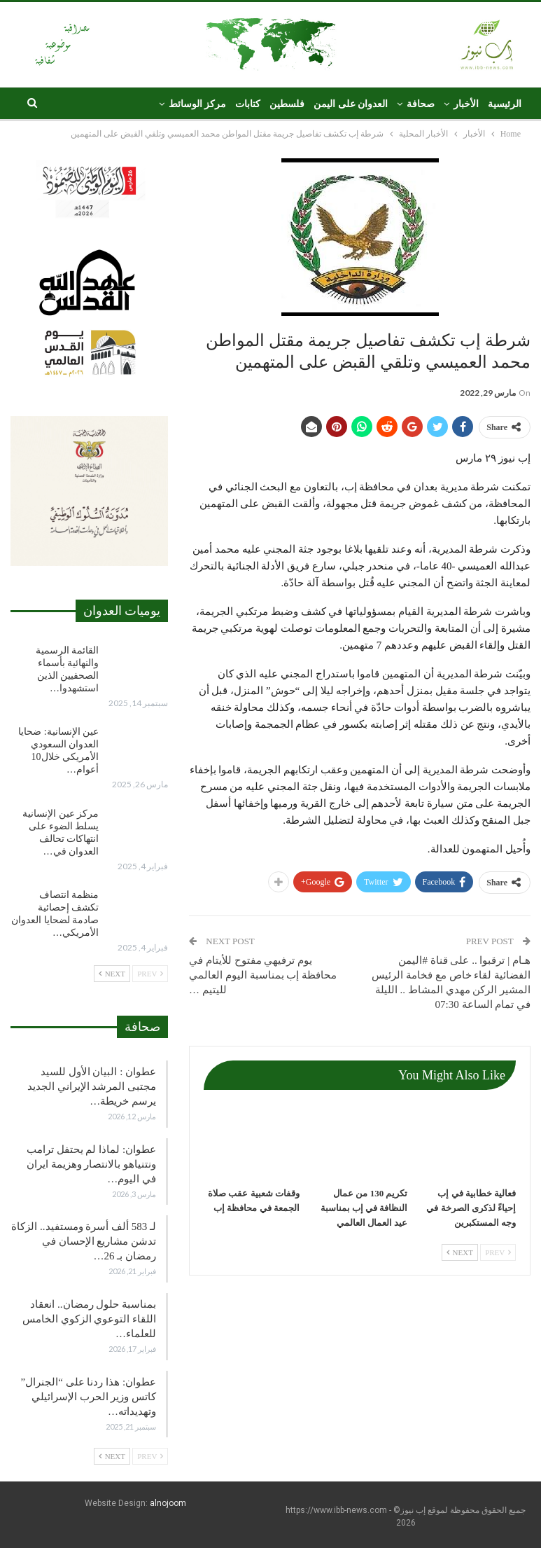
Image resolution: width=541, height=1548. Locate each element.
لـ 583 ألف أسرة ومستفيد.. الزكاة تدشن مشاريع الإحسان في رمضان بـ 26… (83, 1241)
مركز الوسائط (198, 104)
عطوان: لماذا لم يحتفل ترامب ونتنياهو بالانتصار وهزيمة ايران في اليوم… (91, 1164)
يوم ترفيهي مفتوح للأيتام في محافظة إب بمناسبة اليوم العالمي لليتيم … (263, 975)
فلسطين (286, 104)
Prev (498, 1252)
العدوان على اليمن (351, 104)
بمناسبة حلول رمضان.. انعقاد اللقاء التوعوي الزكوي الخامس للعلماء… (89, 1319)
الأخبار (466, 104)
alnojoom (168, 1503)
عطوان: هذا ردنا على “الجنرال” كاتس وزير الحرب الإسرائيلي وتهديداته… (88, 1396)
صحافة (421, 104)
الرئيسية (504, 104)
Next (460, 1252)
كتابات (247, 104)
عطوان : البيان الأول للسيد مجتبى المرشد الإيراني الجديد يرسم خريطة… (91, 1086)
